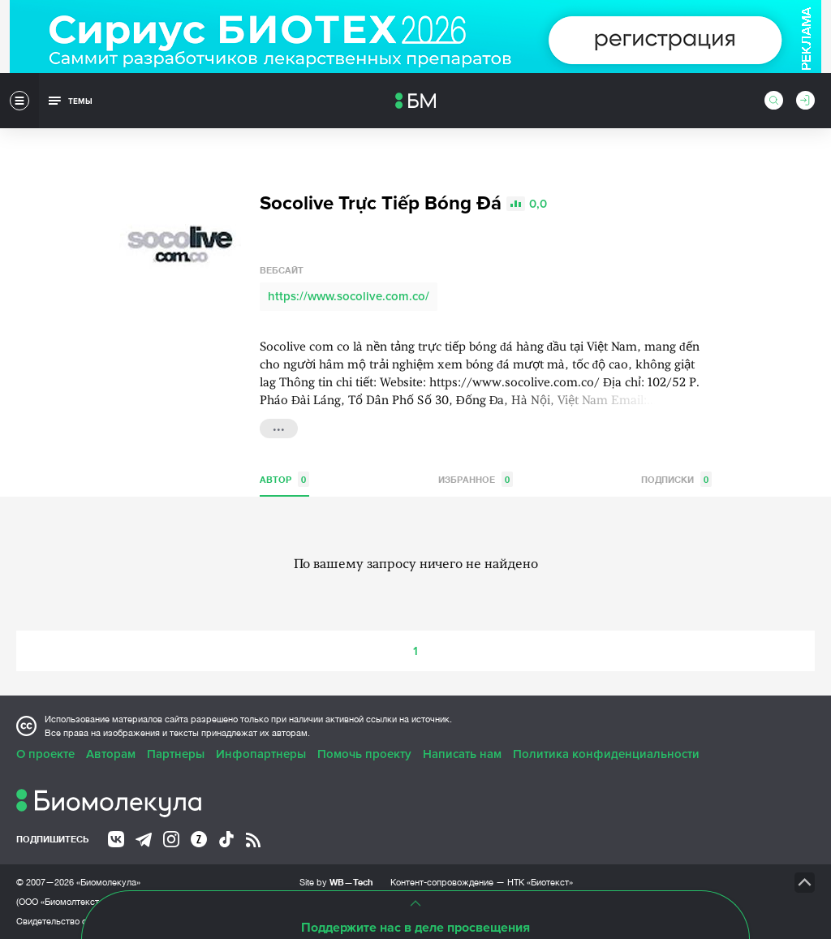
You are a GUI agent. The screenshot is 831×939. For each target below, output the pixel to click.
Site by (336, 882)
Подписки (676, 479)
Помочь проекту (364, 754)
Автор (284, 479)
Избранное (475, 479)
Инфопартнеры (261, 754)
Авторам (111, 754)
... (279, 427)
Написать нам (462, 754)
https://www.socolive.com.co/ (348, 296)
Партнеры (176, 754)
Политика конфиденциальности (606, 754)
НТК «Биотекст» (540, 882)
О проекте (45, 754)
